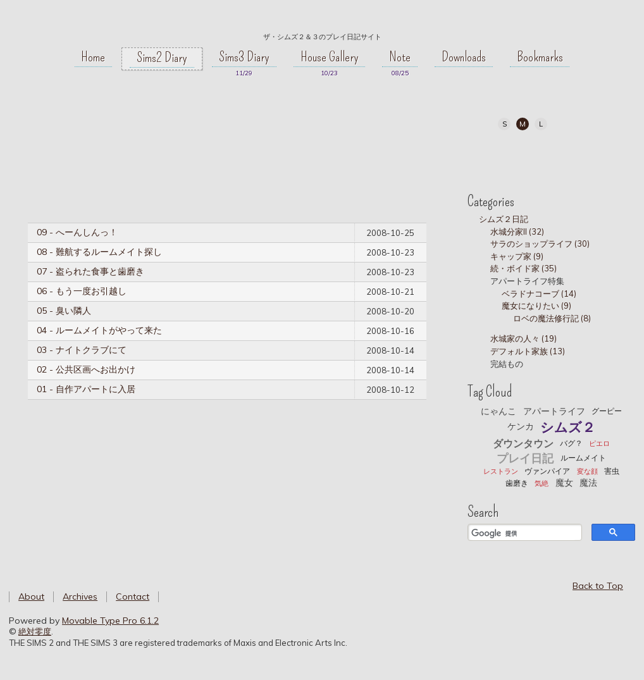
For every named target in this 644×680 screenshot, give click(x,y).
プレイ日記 (525, 458)
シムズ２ (567, 427)
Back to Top (598, 585)
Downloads (464, 57)
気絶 (541, 483)
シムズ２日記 (503, 219)
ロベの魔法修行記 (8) (552, 318)
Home (93, 57)
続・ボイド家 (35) (523, 268)
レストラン (500, 471)
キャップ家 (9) (516, 256)
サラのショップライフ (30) (540, 243)
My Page (493, 156)
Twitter (522, 156)
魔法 (588, 482)
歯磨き (516, 483)
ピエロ (599, 443)
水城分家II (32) (517, 231)
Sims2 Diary (162, 57)
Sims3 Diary (244, 57)
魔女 (564, 482)
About (31, 596)
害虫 (611, 471)
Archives (80, 596)
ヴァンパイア (547, 471)
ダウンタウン (523, 443)
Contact (132, 596)
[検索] (523, 534)
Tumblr (550, 156)
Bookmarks (540, 57)
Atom (607, 156)
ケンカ (520, 426)
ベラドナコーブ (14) (539, 293)
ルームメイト (583, 457)
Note (400, 57)
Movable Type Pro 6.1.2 (110, 620)
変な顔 (587, 471)
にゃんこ (498, 411)
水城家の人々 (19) (523, 338)
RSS (578, 156)
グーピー (606, 411)
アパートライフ (554, 411)
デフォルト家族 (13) (527, 351)
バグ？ (571, 443)
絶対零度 (322, 19)
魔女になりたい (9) (536, 305)
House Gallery (329, 57)
